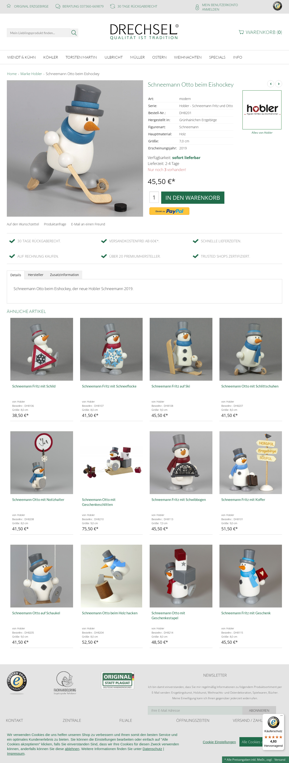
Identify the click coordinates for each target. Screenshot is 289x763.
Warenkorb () (264, 32)
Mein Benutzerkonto (220, 5)
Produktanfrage (55, 224)
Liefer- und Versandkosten (250, 729)
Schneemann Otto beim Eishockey (72, 74)
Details (15, 275)
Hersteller (35, 274)
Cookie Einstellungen (219, 759)
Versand (279, 760)
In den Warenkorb (192, 197)
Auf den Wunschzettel (23, 224)
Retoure (238, 733)
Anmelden (210, 9)
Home (12, 74)
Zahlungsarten (242, 738)
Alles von (262, 133)
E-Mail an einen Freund (88, 224)
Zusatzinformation (64, 274)
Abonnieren (265, 710)
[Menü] (281, 716)
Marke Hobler (31, 74)
